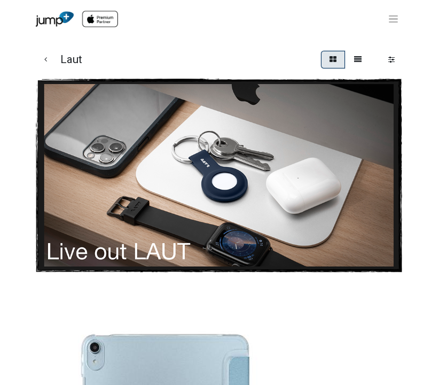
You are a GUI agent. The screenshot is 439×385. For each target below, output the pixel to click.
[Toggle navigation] (393, 19)
